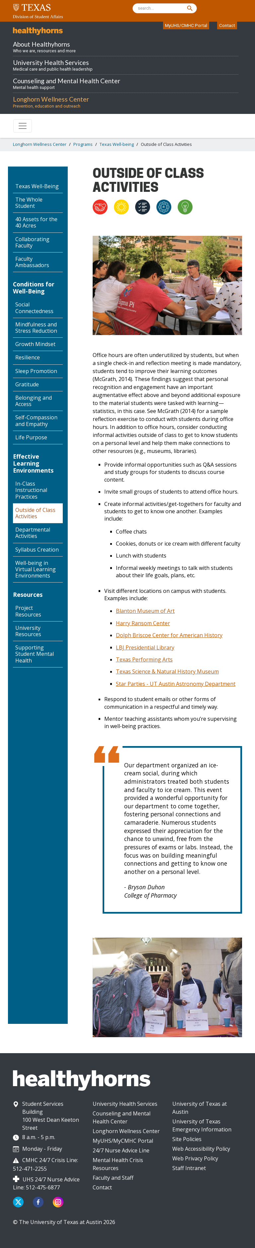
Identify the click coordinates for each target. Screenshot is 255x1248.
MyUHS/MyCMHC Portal (123, 1140)
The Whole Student (28, 202)
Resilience (27, 357)
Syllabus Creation (37, 549)
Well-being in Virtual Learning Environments (35, 569)
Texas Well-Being (37, 186)
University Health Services (125, 1103)
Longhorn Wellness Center (39, 144)
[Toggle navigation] (22, 126)
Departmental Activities (32, 533)
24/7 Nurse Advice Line (121, 1150)
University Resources (28, 631)
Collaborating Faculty (32, 242)
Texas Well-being (117, 144)
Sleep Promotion (36, 371)
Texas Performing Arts (144, 659)
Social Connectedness (34, 307)
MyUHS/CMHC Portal (186, 25)
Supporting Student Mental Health (34, 654)
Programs (83, 144)
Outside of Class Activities (35, 513)
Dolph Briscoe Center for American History (169, 635)
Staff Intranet (189, 1168)
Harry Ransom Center (143, 623)
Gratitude (27, 384)
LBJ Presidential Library (145, 647)
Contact (227, 25)
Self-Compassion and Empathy (36, 420)
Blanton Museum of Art (145, 611)
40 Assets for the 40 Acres (36, 222)
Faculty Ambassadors (32, 262)
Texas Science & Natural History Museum (167, 671)
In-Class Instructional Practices (31, 490)
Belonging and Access (33, 401)
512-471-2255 (30, 1168)
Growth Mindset (35, 344)
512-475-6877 (43, 1187)
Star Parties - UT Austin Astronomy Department (175, 683)
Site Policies (187, 1139)
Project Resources (28, 611)
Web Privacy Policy (195, 1158)
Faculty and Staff (113, 1177)
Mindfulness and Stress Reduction (36, 327)
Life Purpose (31, 437)
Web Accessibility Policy (201, 1148)
